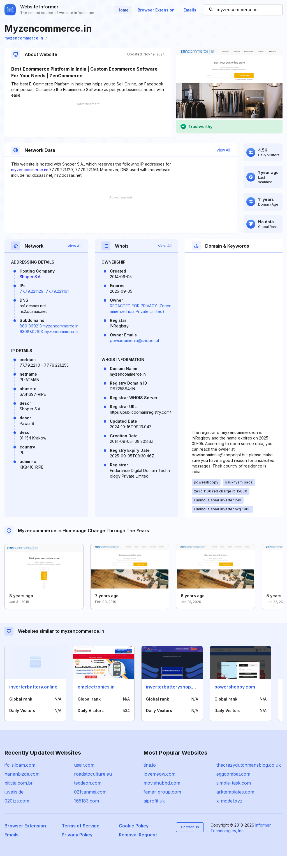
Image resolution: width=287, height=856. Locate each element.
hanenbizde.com (22, 774)
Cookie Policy (134, 826)
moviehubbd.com (162, 783)
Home (123, 10)
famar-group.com (162, 792)
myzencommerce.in (25, 38)
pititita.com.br (18, 783)
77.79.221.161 (57, 291)
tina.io (150, 765)
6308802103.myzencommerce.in (50, 331)
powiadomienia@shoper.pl (134, 340)
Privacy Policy (77, 835)
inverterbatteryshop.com (174, 687)
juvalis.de (14, 792)
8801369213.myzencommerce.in (49, 326)
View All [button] (223, 150)
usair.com (84, 765)
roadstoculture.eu (93, 774)
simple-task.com (233, 783)
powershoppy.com (234, 687)
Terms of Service (80, 826)
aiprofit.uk (154, 801)
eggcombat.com (233, 774)
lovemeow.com (159, 774)
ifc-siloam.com (19, 765)
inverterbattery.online (33, 687)
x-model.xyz (229, 801)
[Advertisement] (88, 119)
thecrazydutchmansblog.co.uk (248, 765)
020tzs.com (16, 801)
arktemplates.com (235, 792)
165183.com (86, 801)
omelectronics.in (96, 687)
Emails (190, 10)
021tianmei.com (90, 792)
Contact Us (190, 827)
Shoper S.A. (30, 276)
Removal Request (138, 835)
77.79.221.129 (31, 291)
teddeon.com (87, 783)
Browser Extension (156, 10)
